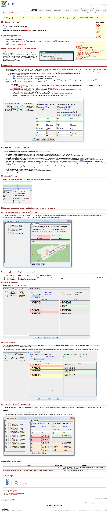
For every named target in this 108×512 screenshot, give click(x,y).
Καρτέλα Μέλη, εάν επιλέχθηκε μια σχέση (86, 55)
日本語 (97, 32)
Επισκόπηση (78, 46)
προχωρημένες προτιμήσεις (10, 59)
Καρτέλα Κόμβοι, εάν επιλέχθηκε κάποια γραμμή (88, 52)
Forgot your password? (102, 8)
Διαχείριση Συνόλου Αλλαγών (16, 493)
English (97, 26)
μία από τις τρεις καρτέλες (20, 88)
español (98, 29)
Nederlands (98, 35)
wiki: (2, 12)
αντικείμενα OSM (29, 30)
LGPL (102, 510)
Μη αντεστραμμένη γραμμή (84, 53)
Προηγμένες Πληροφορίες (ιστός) (17, 484)
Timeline (41, 10)
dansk (97, 24)
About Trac (88, 8)
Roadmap (84, 10)
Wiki (34, 10)
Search (104, 10)
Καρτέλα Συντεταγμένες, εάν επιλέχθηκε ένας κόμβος (89, 51)
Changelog (48, 10)
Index (101, 12)
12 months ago (104, 498)
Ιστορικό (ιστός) (12, 480)
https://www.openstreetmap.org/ (99, 509)
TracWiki (92, 503)
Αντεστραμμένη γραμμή (83, 54)
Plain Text (54, 507)
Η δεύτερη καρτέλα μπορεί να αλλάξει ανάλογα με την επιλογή (90, 50)
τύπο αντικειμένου (42, 88)
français (98, 31)
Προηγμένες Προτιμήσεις (82, 57)
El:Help (5, 12)
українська (98, 37)
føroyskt (98, 30)
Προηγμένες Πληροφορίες (15, 482)
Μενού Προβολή (22, 44)
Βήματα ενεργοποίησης (81, 44)
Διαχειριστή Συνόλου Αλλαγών (14, 163)
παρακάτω (24, 59)
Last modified (97, 498)
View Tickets (67, 10)
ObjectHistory (15, 12)
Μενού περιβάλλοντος (82, 48)
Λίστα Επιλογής (12, 492)
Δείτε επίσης (79, 58)
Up (91, 12)
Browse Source (57, 10)
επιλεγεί (55, 88)
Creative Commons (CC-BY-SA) (73, 510)
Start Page (96, 12)
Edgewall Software (17, 510)
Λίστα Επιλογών (49, 41)
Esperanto (98, 27)
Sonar (97, 10)
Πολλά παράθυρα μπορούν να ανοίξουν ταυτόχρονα (88, 45)
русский (98, 36)
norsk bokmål (99, 34)
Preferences (75, 8)
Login (71, 8)
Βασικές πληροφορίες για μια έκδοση (84, 47)
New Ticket (76, 10)
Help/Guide (82, 8)
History (105, 12)
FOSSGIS (72, 509)
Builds (91, 10)
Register (94, 8)
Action (9, 12)
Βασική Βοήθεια (12, 495)
